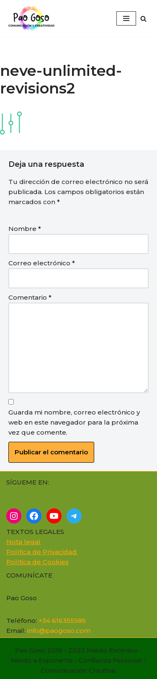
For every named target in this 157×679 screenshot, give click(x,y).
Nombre (24, 229)
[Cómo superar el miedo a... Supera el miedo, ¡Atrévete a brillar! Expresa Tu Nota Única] (33, 18)
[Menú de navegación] (126, 18)
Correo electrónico (41, 263)
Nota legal (23, 542)
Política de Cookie (35, 562)
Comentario (29, 297)
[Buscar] (143, 19)
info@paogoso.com (58, 631)
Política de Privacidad (42, 552)
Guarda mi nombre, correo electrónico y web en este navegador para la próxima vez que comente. (74, 422)
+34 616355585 (62, 621)
